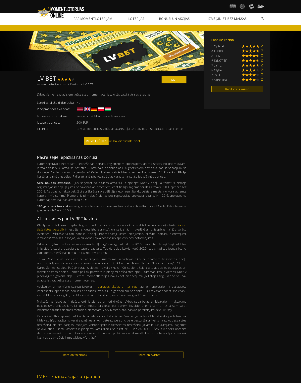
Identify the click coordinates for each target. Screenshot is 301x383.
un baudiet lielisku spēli (112, 141)
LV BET (218, 75)
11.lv (217, 56)
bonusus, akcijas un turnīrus (118, 286)
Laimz (218, 65)
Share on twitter (149, 355)
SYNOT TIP (220, 60)
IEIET (174, 79)
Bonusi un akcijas (174, 19)
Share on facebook (74, 355)
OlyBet (218, 70)
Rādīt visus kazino (237, 89)
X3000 (218, 51)
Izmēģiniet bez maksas (227, 19)
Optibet (219, 46)
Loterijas (136, 19)
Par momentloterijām (93, 19)
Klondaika (220, 79)
